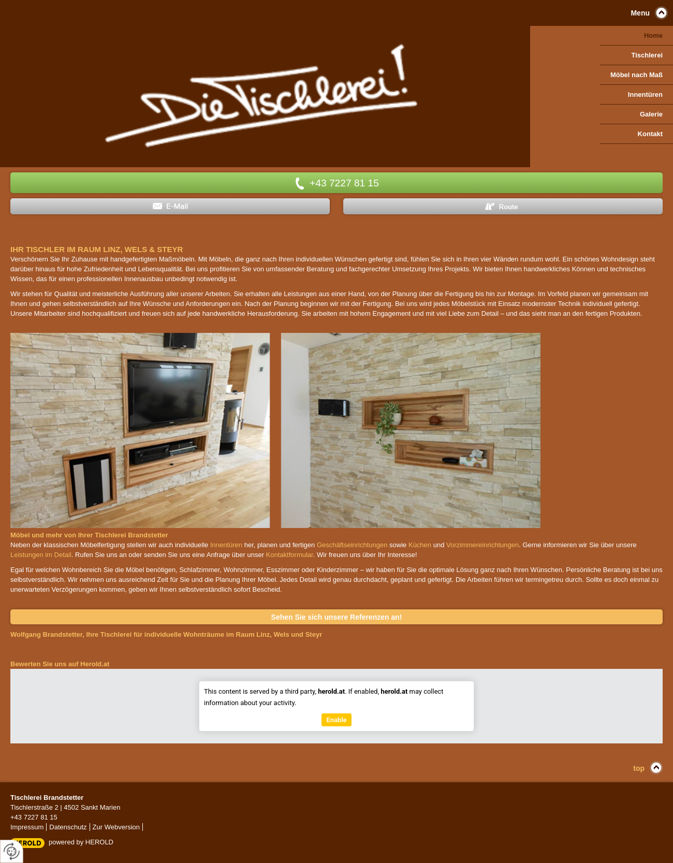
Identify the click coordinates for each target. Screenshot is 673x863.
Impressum (26, 827)
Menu (640, 13)
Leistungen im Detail (40, 555)
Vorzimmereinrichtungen (482, 545)
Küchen (419, 545)
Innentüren (226, 545)
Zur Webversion (116, 827)
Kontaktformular (289, 555)
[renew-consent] (11, 851)
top (639, 768)
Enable (336, 720)
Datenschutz (67, 827)
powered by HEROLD (81, 842)
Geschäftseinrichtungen (352, 545)
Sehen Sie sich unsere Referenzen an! (336, 617)
